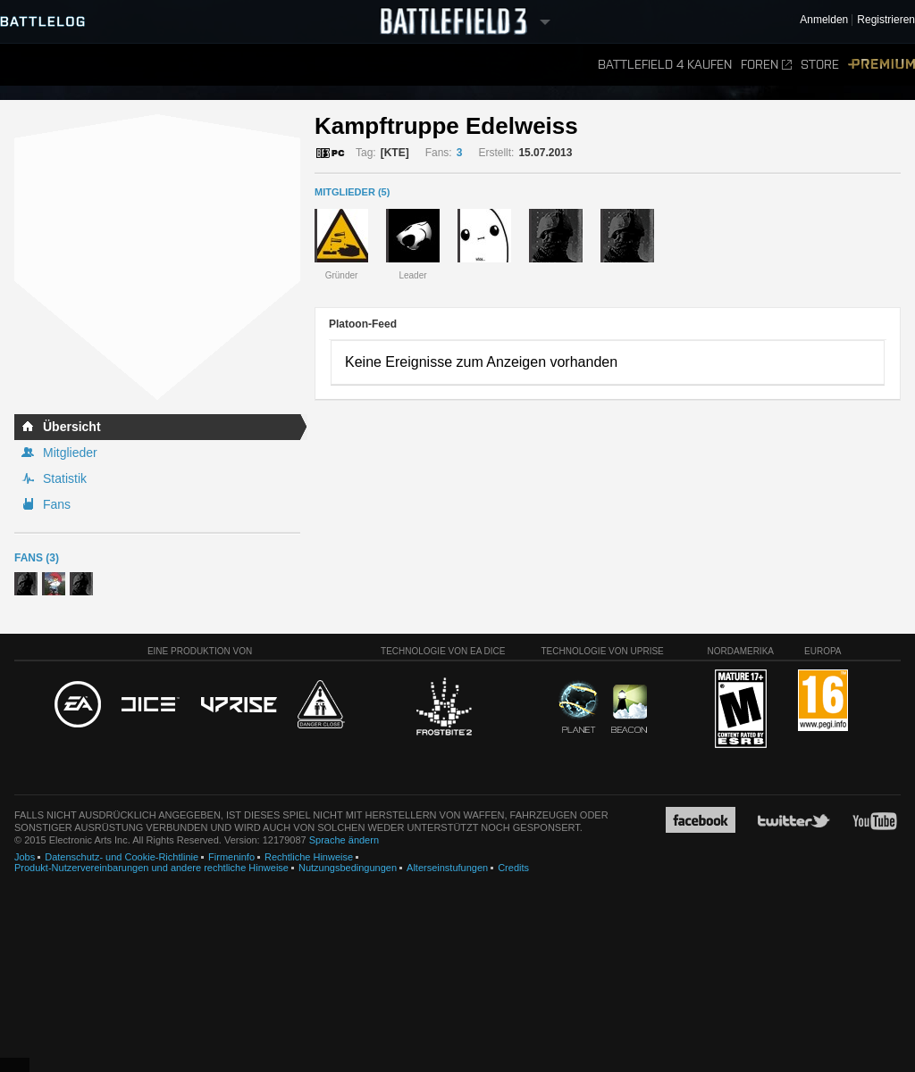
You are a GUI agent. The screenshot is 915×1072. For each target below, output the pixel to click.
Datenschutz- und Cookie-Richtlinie (121, 857)
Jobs (24, 857)
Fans (57, 504)
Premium (881, 65)
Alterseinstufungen (447, 867)
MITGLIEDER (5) (352, 192)
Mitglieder (70, 452)
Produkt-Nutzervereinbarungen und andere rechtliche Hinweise (151, 867)
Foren (766, 64)
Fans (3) (36, 558)
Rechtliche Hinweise (308, 857)
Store (820, 64)
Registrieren (886, 20)
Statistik (65, 478)
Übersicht (72, 427)
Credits (513, 867)
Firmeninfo (231, 857)
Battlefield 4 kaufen (665, 64)
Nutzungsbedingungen (347, 867)
